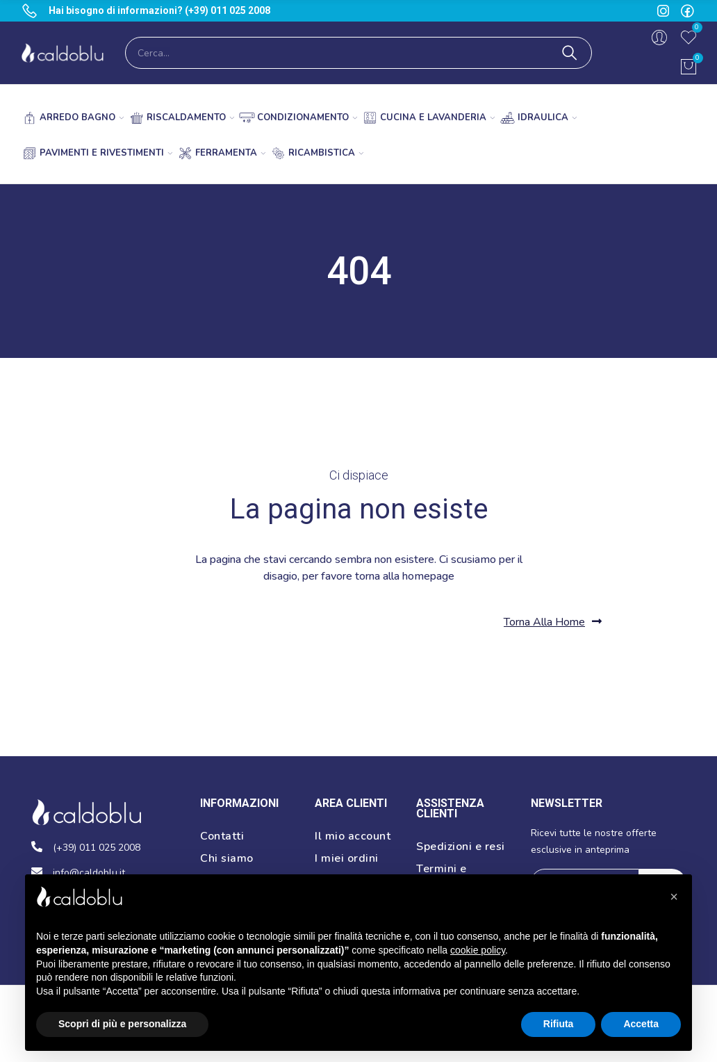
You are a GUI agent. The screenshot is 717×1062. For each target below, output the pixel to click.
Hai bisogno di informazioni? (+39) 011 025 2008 (159, 10)
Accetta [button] (641, 1023)
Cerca (569, 53)
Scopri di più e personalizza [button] (122, 1023)
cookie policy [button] (477, 950)
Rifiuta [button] (558, 1023)
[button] (553, 621)
